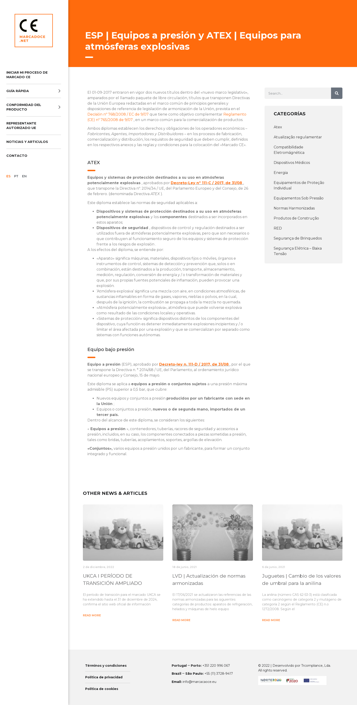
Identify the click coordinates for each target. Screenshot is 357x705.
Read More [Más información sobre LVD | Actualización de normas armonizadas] (181, 620)
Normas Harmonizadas (294, 208)
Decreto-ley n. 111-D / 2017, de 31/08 (194, 364)
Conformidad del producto (33, 107)
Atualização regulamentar (298, 137)
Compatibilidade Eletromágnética (289, 150)
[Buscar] (336, 93)
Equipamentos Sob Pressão (299, 198)
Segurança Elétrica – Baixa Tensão (298, 251)
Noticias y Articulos (27, 142)
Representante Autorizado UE (21, 125)
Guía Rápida (33, 91)
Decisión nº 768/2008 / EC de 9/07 (118, 114)
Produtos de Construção (296, 218)
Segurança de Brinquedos (298, 238)
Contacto (16, 156)
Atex (278, 127)
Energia (281, 172)
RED (278, 228)
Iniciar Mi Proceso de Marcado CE (27, 74)
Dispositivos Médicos (292, 162)
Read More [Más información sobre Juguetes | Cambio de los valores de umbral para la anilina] (271, 620)
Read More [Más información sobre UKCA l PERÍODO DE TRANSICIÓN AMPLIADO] (92, 615)
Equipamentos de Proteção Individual (299, 185)
